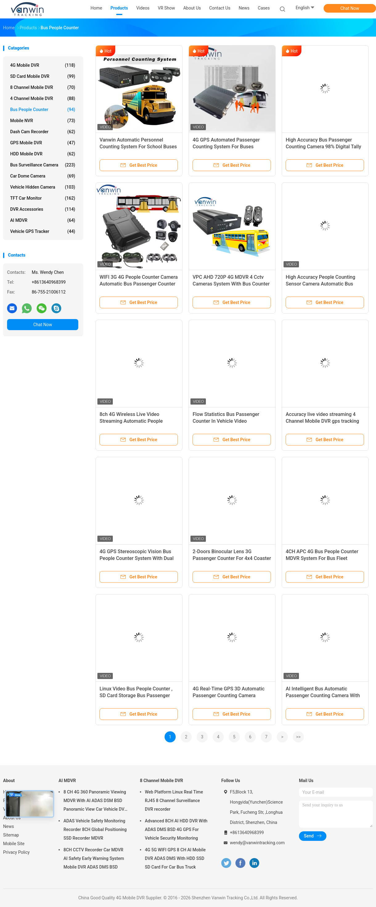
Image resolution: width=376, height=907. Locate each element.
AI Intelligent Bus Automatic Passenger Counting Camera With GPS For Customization (323, 695)
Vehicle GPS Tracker (42, 231)
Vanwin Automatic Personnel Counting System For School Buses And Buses (138, 146)
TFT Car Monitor (42, 198)
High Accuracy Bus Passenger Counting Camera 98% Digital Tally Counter (323, 146)
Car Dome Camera (42, 176)
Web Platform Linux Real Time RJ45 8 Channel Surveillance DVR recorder (174, 800)
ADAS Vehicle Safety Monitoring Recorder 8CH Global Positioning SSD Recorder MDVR (95, 829)
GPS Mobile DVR (42, 143)
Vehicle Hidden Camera (42, 187)
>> (298, 736)
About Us (12, 817)
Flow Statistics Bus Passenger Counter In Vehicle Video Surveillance (226, 421)
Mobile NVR (42, 121)
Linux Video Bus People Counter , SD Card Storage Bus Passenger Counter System (136, 695)
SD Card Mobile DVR (42, 76)
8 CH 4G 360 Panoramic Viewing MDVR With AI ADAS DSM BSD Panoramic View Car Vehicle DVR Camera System (95, 801)
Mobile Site (14, 843)
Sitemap (11, 835)
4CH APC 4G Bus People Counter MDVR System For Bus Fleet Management (322, 558)
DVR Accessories (42, 209)
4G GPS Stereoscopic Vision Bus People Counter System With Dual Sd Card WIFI (137, 558)
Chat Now (350, 8)
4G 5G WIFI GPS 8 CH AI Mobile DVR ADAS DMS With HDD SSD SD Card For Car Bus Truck (175, 858)
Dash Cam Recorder (42, 132)
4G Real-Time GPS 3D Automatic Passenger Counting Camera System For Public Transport (228, 695)
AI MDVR (42, 220)
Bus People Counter (42, 109)
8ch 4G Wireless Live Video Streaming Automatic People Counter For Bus (131, 421)
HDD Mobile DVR (42, 154)
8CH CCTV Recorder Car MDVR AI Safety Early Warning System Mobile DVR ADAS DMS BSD (93, 858)
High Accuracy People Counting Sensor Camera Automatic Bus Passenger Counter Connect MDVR (324, 284)
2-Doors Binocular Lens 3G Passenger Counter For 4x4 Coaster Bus (232, 558)
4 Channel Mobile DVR (42, 98)
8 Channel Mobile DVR (42, 87)
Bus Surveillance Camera (42, 165)
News (8, 826)
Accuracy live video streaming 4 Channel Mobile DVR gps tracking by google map (322, 421)
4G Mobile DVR (42, 65)
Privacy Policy (16, 852)
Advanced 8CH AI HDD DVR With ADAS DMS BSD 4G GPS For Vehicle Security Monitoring (176, 829)
